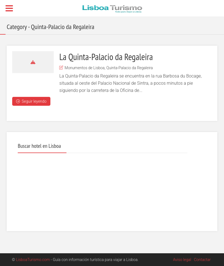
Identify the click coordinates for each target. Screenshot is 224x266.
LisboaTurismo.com (33, 259)
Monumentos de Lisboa (85, 68)
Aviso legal (182, 259)
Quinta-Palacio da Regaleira (129, 68)
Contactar (202, 259)
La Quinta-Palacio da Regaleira (106, 57)
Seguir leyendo (31, 101)
